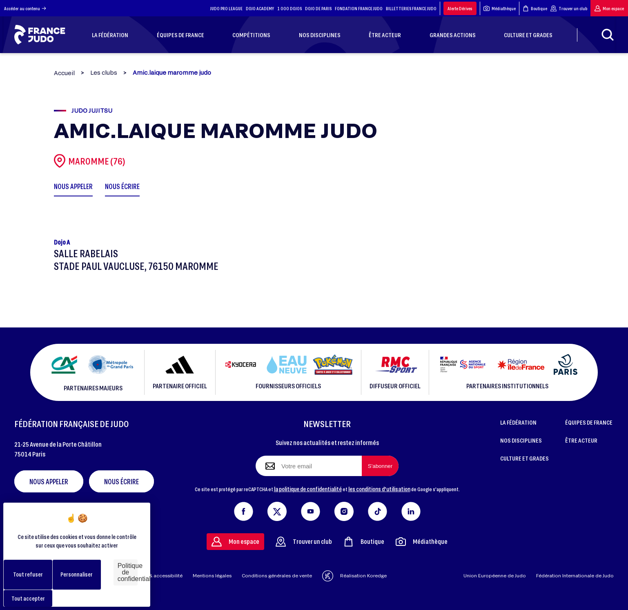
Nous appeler (48, 481)
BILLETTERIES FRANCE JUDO (411, 8)
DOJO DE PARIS (318, 8)
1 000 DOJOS (289, 8)
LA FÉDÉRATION (518, 422)
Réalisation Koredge (354, 575)
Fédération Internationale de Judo (575, 575)
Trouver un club (568, 8)
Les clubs (103, 73)
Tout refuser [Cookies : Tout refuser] (28, 574)
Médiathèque (499, 8)
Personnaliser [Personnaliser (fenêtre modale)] (76, 574)
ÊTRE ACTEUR (581, 440)
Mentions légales (212, 575)
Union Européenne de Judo (494, 575)
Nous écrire (121, 481)
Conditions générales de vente (277, 575)
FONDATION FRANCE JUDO (359, 8)
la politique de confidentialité (308, 488)
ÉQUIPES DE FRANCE (588, 422)
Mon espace (609, 8)
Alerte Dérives (460, 8)
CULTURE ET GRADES (524, 458)
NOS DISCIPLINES (521, 440)
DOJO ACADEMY (260, 8)
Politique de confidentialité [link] (128, 572)
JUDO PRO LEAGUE (226, 8)
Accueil (64, 72)
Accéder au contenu (25, 8)
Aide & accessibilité (160, 575)
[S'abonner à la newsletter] (380, 466)
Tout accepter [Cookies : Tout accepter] (28, 598)
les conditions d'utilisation (379, 488)
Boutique (535, 8)
